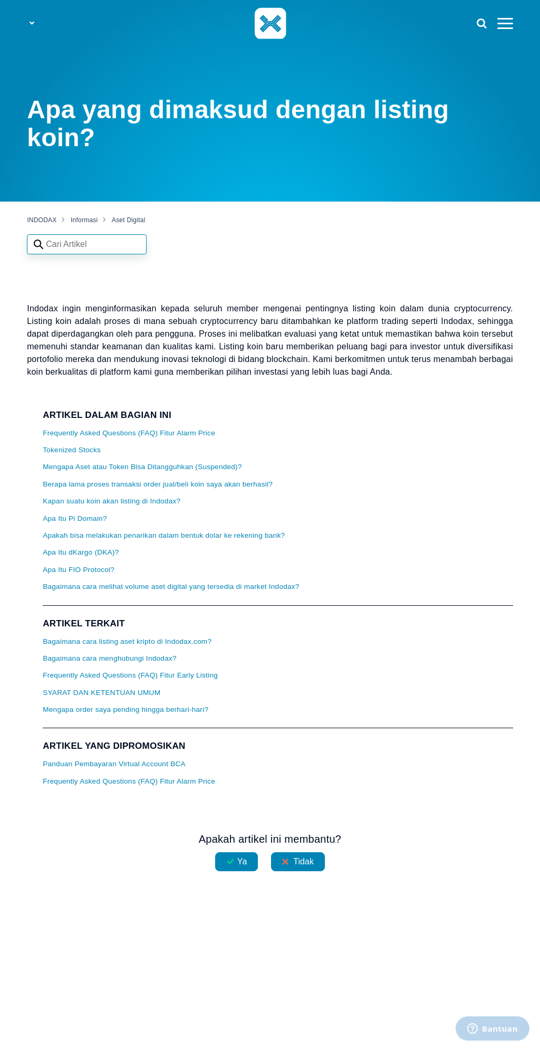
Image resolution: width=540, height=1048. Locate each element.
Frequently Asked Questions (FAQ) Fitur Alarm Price (129, 433)
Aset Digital (129, 220)
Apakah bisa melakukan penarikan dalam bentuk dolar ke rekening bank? (164, 535)
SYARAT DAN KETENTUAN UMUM (101, 693)
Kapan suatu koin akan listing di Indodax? (111, 501)
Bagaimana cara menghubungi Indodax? (110, 658)
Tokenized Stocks (72, 450)
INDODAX (41, 220)
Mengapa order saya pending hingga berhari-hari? (125, 709)
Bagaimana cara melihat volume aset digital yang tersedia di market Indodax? (171, 586)
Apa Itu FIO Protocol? (78, 570)
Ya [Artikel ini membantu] (242, 861)
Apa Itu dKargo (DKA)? (81, 552)
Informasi (84, 220)
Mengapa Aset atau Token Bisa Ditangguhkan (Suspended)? (142, 467)
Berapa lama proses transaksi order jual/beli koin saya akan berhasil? (158, 484)
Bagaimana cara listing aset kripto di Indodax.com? (127, 641)
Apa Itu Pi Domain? (75, 518)
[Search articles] (87, 244)
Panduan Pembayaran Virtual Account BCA (114, 764)
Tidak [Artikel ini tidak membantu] (303, 861)
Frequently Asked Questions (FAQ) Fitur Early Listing (130, 675)
